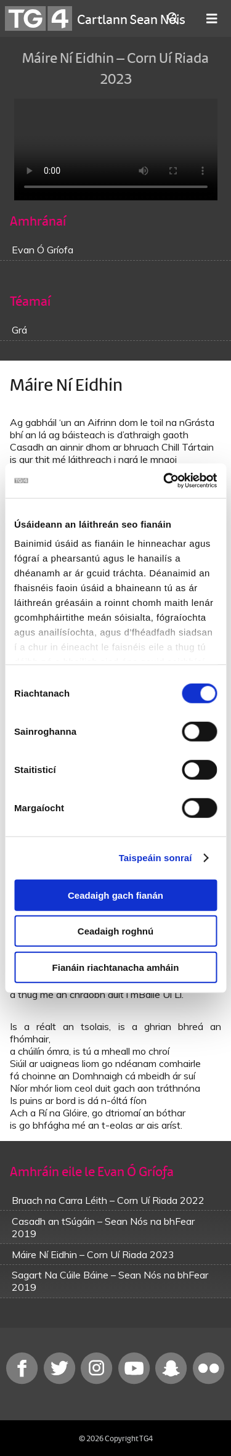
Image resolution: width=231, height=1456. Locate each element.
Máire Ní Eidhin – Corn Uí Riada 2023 (93, 1254)
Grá (19, 330)
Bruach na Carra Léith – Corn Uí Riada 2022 (108, 1200)
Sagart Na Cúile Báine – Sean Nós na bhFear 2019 (110, 1281)
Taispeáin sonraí (155, 858)
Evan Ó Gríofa (42, 249)
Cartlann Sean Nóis (131, 18)
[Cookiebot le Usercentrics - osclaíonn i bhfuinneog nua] (164, 481)
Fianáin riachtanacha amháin (115, 967)
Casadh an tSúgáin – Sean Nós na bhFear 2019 (103, 1227)
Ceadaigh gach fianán (115, 895)
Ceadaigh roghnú (115, 931)
